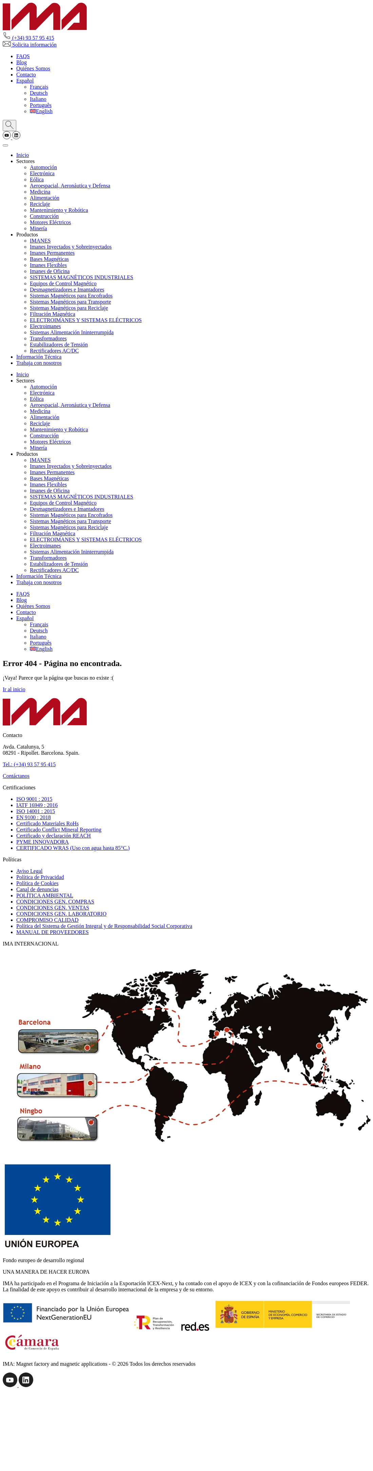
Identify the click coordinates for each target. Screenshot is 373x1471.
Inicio (22, 155)
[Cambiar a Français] (39, 87)
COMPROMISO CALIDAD (47, 920)
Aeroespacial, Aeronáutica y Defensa (70, 186)
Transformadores (48, 338)
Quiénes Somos (33, 68)
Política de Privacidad (40, 877)
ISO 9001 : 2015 (34, 799)
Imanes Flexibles (48, 265)
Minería (38, 228)
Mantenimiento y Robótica (59, 210)
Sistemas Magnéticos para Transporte (70, 302)
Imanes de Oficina (50, 271)
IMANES (40, 241)
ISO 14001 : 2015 (35, 811)
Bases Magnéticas (49, 259)
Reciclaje (40, 204)
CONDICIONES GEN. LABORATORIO (61, 914)
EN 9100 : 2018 (33, 817)
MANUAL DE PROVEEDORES (52, 932)
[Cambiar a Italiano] (38, 99)
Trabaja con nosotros (39, 363)
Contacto (26, 74)
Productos (27, 234)
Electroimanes (45, 326)
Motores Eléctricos (50, 222)
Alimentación (44, 198)
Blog (21, 62)
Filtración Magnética (52, 314)
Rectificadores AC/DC (54, 351)
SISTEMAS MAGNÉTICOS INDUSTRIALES (81, 277)
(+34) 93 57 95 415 (28, 38)
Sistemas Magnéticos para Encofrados (71, 296)
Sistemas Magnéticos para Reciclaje (69, 308)
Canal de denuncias (37, 889)
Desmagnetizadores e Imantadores (67, 289)
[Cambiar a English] (41, 111)
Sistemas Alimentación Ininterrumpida (72, 332)
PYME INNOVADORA (42, 842)
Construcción (44, 216)
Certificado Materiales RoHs (47, 823)
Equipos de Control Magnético (63, 283)
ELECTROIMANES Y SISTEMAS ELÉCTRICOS (86, 320)
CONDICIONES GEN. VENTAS (52, 908)
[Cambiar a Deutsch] (38, 93)
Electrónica (42, 173)
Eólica (37, 179)
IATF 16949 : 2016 (37, 805)
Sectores (25, 161)
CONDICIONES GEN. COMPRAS (55, 901)
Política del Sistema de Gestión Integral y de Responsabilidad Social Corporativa (104, 926)
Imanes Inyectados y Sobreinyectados (71, 247)
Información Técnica (38, 357)
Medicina (40, 192)
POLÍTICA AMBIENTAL (44, 895)
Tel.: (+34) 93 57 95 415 (29, 764)
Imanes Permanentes (52, 253)
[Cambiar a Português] (41, 105)
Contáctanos (16, 776)
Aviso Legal (29, 871)
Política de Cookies (37, 883)
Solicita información (30, 45)
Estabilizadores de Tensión (59, 344)
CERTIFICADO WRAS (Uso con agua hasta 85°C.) (73, 848)
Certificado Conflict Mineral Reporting (58, 829)
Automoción (43, 167)
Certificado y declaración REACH (53, 836)
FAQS (23, 56)
